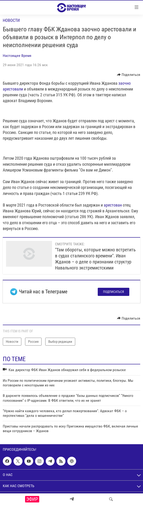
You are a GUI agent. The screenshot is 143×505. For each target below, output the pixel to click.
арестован (113, 205)
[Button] (128, 74)
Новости (11, 20)
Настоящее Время (17, 55)
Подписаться (113, 292)
